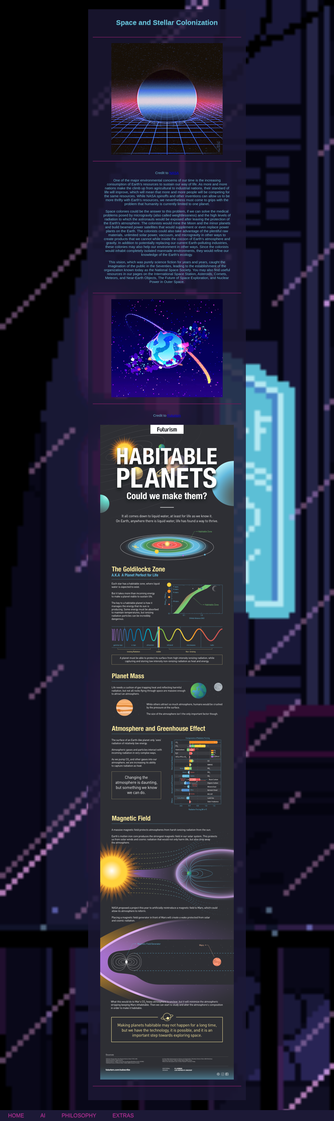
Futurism (174, 415)
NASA (174, 173)
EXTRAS (123, 1115)
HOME (16, 1115)
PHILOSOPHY (79, 1115)
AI (42, 1115)
